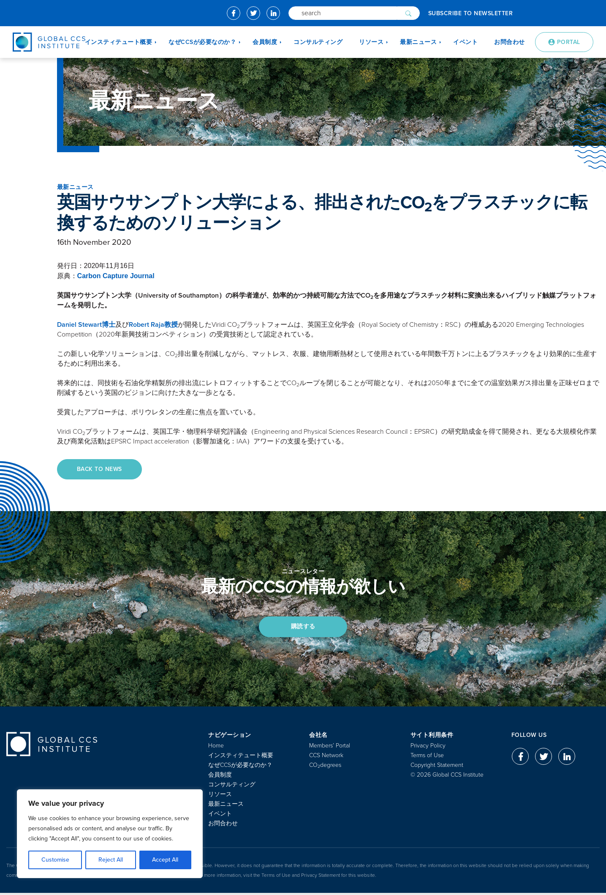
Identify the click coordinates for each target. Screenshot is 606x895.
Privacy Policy (428, 747)
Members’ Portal (329, 747)
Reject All (110, 859)
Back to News (101, 469)
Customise (55, 859)
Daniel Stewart (86, 324)
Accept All (165, 859)
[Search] (342, 13)
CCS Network (326, 757)
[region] (110, 833)
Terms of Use (427, 757)
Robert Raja (153, 324)
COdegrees (325, 767)
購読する (303, 628)
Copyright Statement (436, 767)
